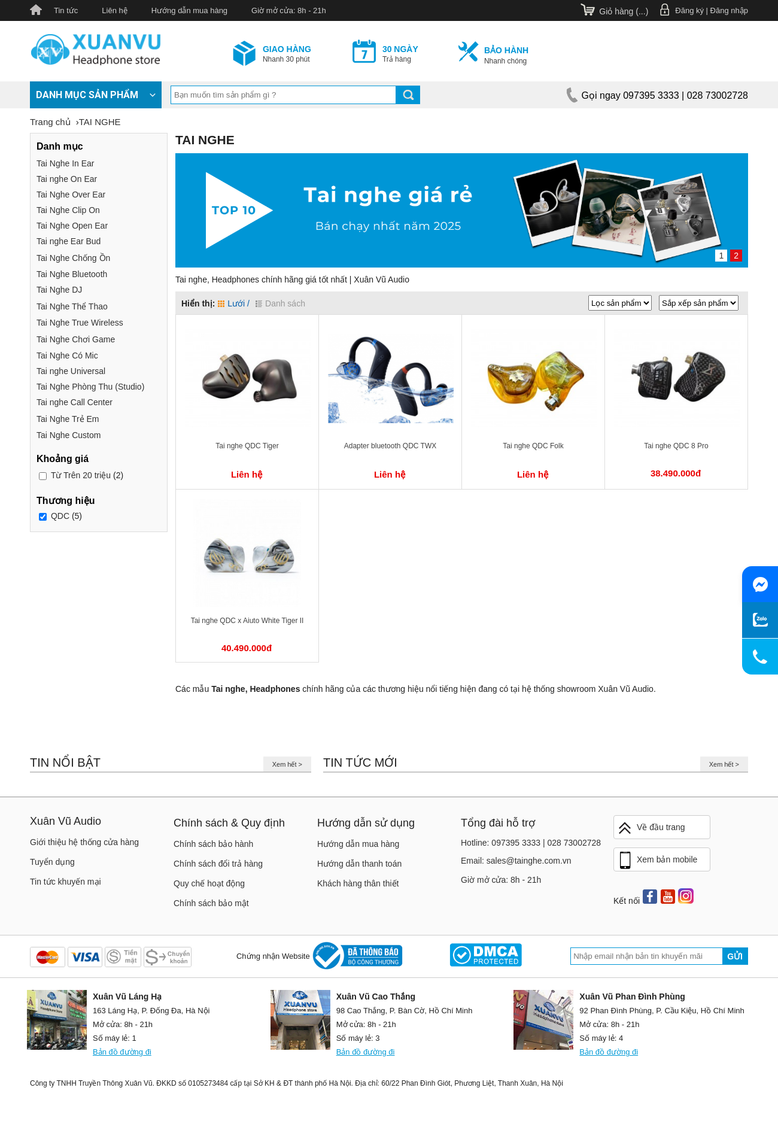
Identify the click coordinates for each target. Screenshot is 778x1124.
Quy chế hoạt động (209, 883)
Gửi (735, 956)
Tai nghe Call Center (75, 402)
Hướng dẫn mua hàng (189, 10)
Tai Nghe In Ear (66, 163)
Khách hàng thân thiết (358, 883)
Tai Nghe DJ (59, 289)
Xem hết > (287, 764)
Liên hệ (114, 10)
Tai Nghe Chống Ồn (73, 258)
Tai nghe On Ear (67, 179)
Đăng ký (689, 10)
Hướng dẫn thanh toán (359, 863)
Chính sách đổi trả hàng (218, 863)
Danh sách (280, 303)
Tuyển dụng (52, 862)
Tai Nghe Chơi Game (76, 339)
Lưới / (234, 303)
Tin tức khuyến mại (65, 881)
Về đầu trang (651, 828)
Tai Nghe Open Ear (72, 225)
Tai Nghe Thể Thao (72, 306)
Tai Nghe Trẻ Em (68, 419)
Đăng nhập (729, 10)
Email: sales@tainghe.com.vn (516, 860)
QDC (60, 516)
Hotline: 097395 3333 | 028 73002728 (531, 842)
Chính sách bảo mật (211, 903)
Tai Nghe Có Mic (67, 355)
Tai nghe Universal (71, 371)
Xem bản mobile (657, 861)
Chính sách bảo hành (213, 844)
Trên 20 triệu (81, 475)
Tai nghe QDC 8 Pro (676, 446)
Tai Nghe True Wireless (80, 322)
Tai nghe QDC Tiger (246, 446)
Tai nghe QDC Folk (533, 446)
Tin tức (66, 10)
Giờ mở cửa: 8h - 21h (288, 10)
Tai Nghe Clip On (68, 210)
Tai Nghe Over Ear (71, 194)
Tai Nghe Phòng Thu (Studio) (90, 386)
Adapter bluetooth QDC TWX (390, 446)
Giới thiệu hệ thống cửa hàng (84, 842)
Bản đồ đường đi (122, 1051)
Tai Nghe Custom (69, 435)
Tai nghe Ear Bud (69, 241)
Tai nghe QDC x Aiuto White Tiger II (247, 620)
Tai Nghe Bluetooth (72, 274)
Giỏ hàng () (623, 11)
